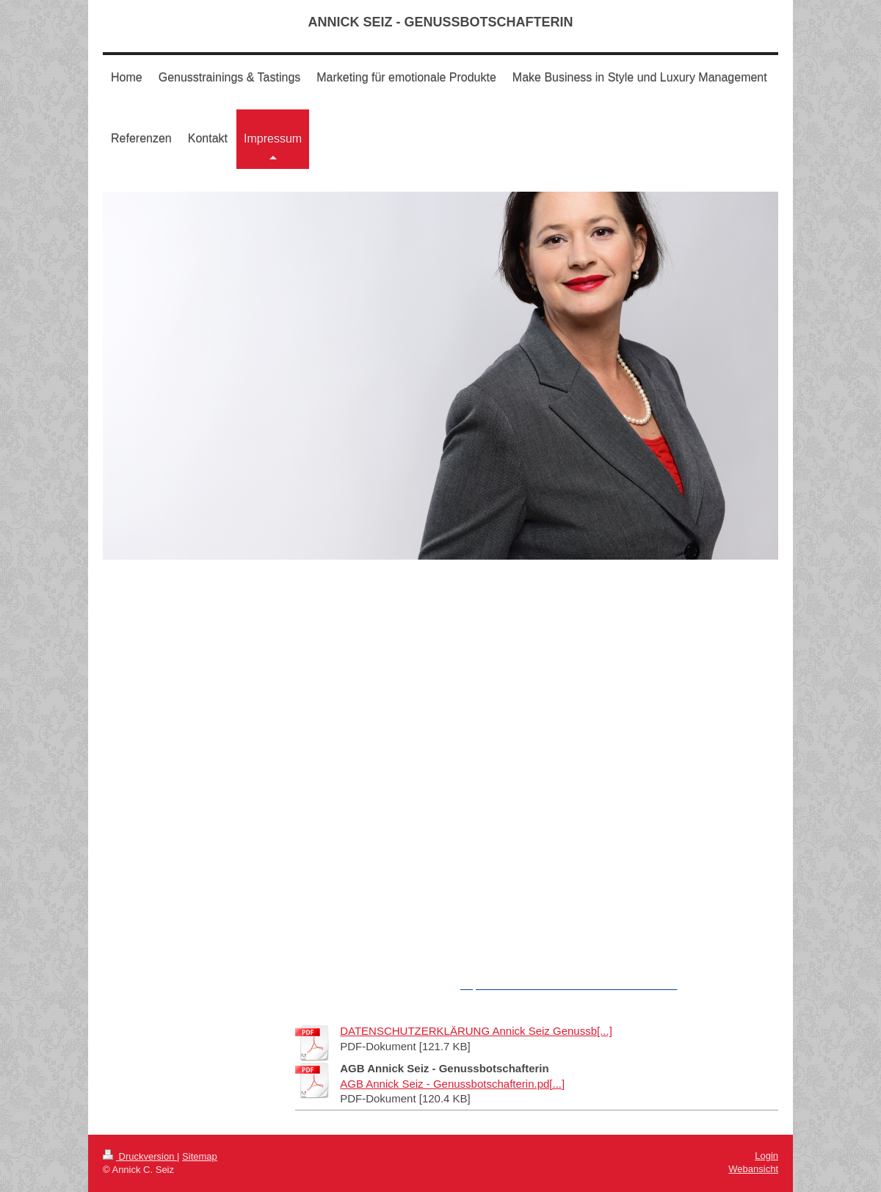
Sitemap (199, 1156)
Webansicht (753, 1168)
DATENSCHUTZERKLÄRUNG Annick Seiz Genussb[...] (476, 1031)
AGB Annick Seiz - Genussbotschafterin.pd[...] (452, 1083)
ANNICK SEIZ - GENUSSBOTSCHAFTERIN (440, 22)
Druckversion (140, 1156)
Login (766, 1155)
